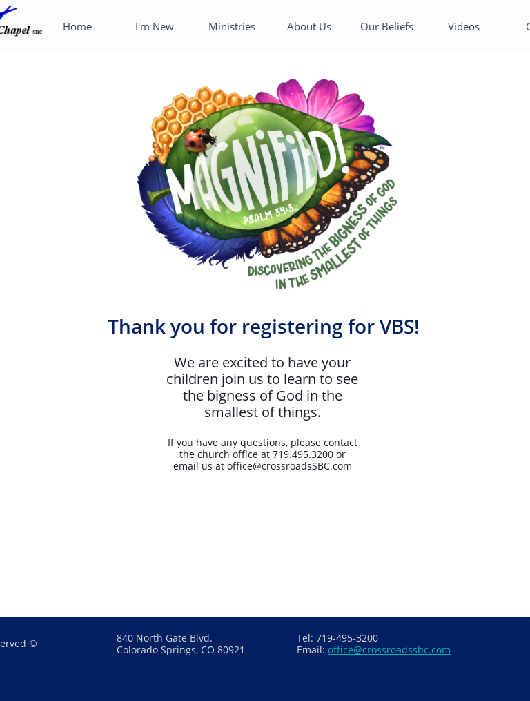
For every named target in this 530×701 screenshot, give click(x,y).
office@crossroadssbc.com (389, 649)
